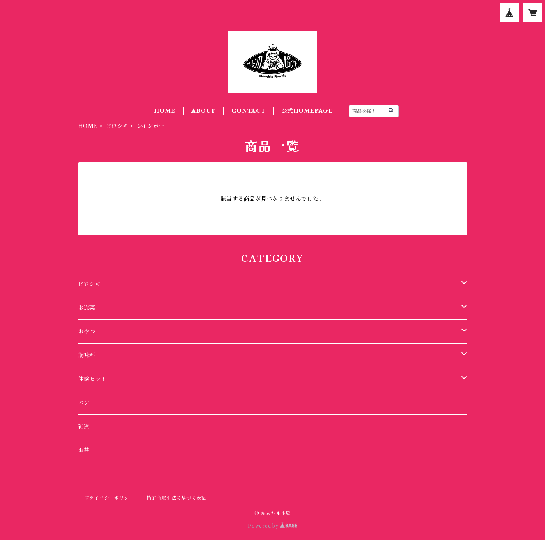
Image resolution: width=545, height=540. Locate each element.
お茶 (84, 450)
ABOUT (203, 110)
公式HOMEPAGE (307, 110)
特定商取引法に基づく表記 (177, 498)
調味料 (86, 355)
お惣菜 (86, 307)
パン (84, 402)
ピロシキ (117, 126)
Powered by (272, 526)
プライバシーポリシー (109, 498)
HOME (164, 110)
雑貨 (84, 426)
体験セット (92, 378)
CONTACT (248, 110)
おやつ (86, 331)
